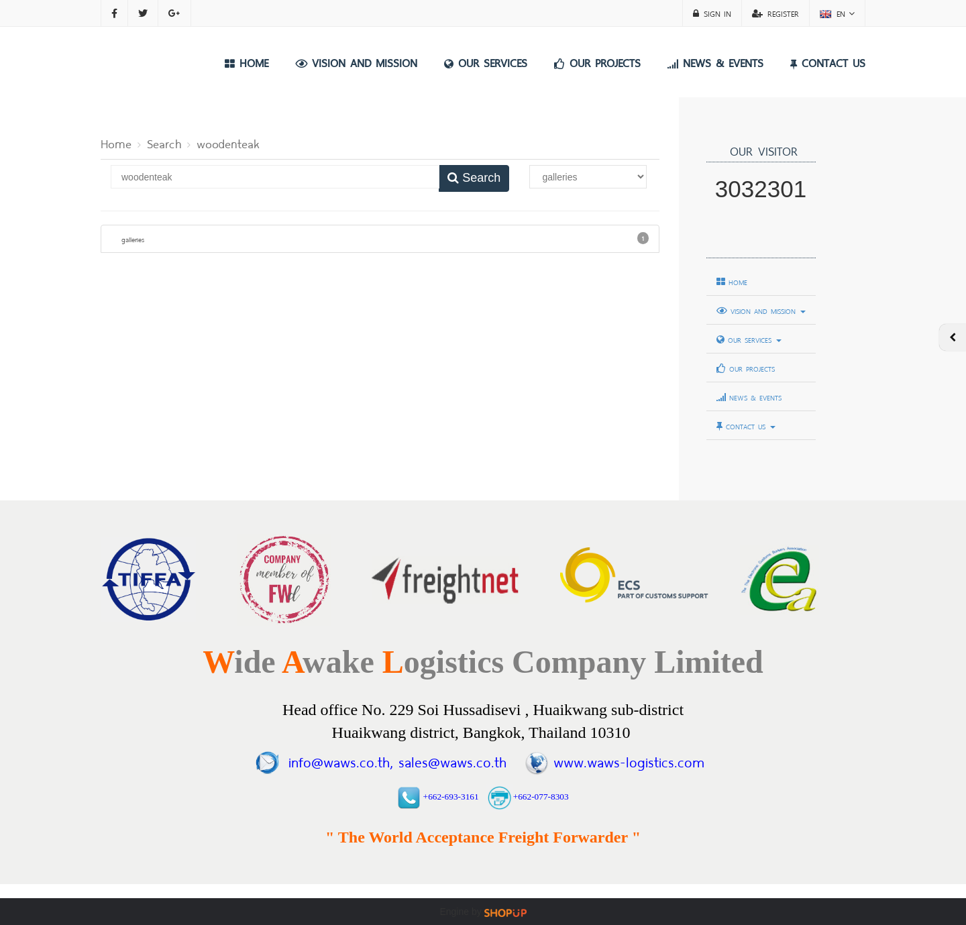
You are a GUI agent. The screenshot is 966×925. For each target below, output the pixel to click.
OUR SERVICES (485, 61)
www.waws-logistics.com (628, 760)
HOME (246, 61)
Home (116, 142)
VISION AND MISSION (356, 61)
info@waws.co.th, (340, 760)
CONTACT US (827, 61)
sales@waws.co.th (449, 760)
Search (164, 142)
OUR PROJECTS (597, 61)
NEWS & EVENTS (715, 61)
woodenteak (228, 142)
